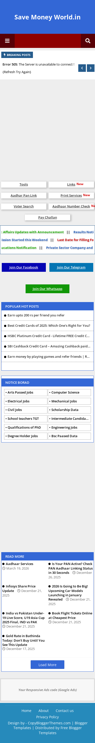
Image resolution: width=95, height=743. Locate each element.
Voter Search (24, 206)
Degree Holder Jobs (23, 436)
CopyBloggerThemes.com (49, 723)
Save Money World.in (47, 17)
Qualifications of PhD (24, 427)
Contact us (65, 710)
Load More (47, 664)
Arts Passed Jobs (20, 392)
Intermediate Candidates (70, 418)
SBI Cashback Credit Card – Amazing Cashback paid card (49, 346)
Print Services (71, 195)
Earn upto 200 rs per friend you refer (36, 315)
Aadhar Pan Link (24, 195)
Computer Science (65, 392)
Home (26, 710)
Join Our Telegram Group (71, 268)
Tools (24, 184)
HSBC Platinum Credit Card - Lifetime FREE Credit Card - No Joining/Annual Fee (49, 336)
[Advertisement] (47, 128)
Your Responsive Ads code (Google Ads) (47, 690)
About (44, 710)
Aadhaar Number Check (71, 206)
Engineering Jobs (64, 427)
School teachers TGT (23, 418)
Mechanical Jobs (64, 401)
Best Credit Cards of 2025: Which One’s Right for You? (49, 325)
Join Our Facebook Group (23, 268)
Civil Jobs (15, 409)
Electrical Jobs (18, 401)
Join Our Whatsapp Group (47, 289)
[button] (82, 68)
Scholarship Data (65, 409)
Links (71, 184)
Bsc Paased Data (64, 436)
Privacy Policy (47, 717)
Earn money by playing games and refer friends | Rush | (49, 356)
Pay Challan (47, 217)
